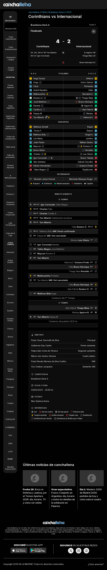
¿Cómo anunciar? (96, 564)
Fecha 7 (92, 25)
